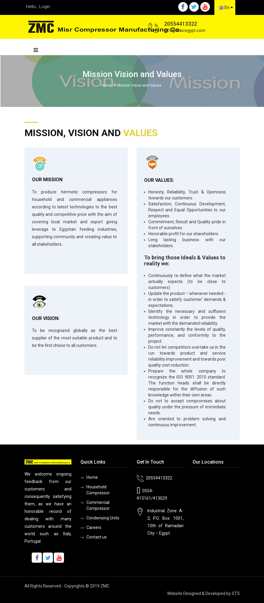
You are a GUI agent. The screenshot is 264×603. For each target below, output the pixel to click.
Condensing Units (102, 518)
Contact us (96, 537)
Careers (93, 527)
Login (44, 6)
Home (107, 85)
